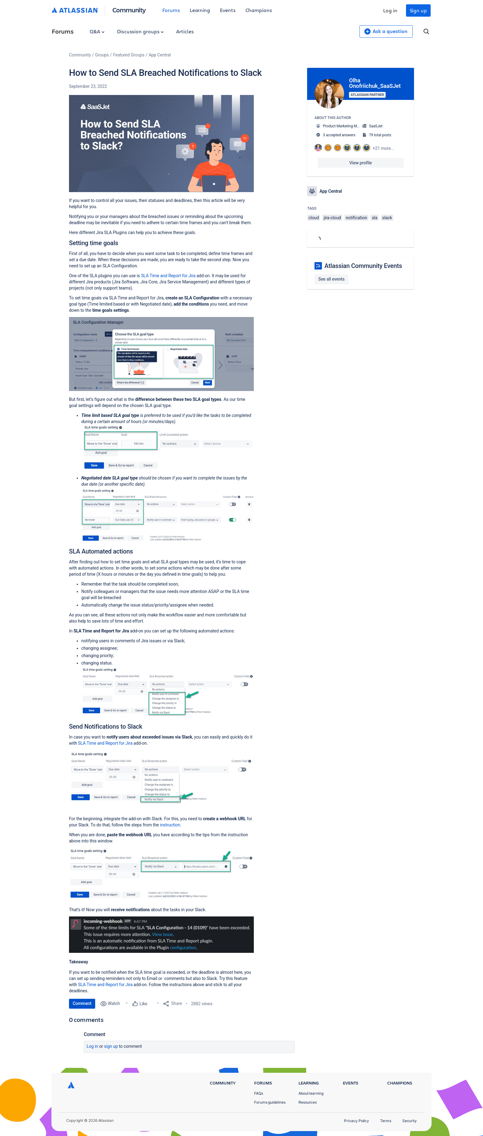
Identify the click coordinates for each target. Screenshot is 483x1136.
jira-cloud (332, 217)
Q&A (97, 31)
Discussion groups (140, 31)
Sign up (418, 10)
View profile (360, 162)
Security (409, 1120)
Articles (184, 31)
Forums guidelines (270, 1102)
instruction (170, 824)
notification (356, 217)
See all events (331, 279)
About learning (310, 1093)
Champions (259, 10)
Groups (102, 54)
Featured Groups (128, 54)
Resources (307, 1102)
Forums (171, 10)
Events (228, 10)
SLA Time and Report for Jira (168, 275)
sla (374, 217)
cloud (313, 217)
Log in (390, 10)
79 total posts (380, 135)
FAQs (258, 1093)
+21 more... (383, 148)
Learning (200, 10)
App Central (160, 54)
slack (387, 217)
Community (129, 9)
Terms (385, 1120)
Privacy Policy (356, 1120)
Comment (82, 1003)
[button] (161, 143)
